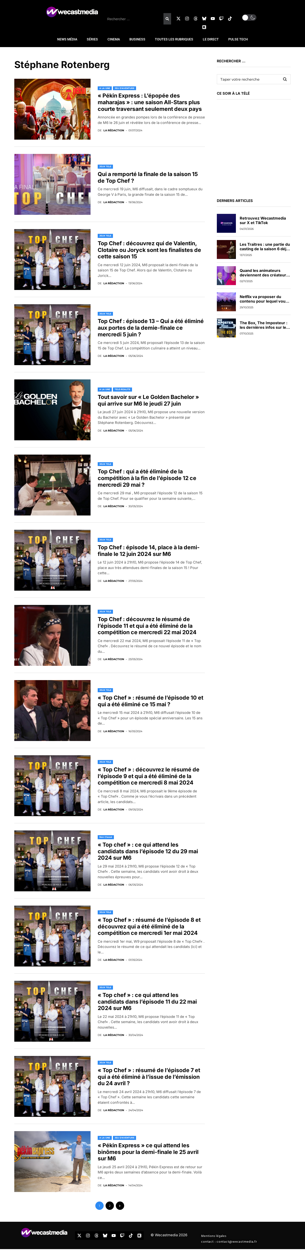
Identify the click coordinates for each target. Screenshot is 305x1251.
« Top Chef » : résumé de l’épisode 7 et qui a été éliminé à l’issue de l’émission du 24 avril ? (149, 1077)
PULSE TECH (238, 39)
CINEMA (113, 39)
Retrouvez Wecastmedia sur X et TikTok (263, 220)
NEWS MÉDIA (67, 39)
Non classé (105, 837)
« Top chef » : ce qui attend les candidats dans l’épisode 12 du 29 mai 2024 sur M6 (148, 851)
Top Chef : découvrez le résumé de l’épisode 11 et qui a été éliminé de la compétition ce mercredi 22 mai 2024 (147, 626)
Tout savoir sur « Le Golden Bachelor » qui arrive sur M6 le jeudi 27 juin (148, 400)
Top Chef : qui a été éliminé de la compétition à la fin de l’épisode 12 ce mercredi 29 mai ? (147, 478)
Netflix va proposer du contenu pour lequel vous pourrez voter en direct (264, 301)
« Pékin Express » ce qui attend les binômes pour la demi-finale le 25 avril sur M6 (148, 1152)
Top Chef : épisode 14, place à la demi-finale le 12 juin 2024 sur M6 (149, 550)
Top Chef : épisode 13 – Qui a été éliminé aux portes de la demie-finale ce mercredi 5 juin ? (151, 328)
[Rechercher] (167, 19)
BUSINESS (137, 39)
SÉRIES (92, 39)
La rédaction (113, 130)
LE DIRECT (211, 39)
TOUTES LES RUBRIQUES (174, 39)
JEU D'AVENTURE (124, 88)
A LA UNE (104, 88)
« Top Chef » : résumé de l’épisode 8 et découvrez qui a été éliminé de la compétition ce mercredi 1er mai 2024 (149, 926)
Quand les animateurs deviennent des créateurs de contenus (264, 275)
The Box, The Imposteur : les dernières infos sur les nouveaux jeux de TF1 (264, 327)
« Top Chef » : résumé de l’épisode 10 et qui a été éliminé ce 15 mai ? (150, 701)
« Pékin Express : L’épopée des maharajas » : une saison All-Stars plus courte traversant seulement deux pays (150, 102)
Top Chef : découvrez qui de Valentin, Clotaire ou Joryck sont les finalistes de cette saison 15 (149, 250)
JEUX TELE (105, 166)
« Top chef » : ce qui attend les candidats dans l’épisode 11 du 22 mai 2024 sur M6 (147, 1001)
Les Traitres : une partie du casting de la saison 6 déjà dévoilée (265, 249)
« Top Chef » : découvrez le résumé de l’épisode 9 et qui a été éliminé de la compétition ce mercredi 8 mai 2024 (148, 776)
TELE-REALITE (122, 389)
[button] (249, 17)
